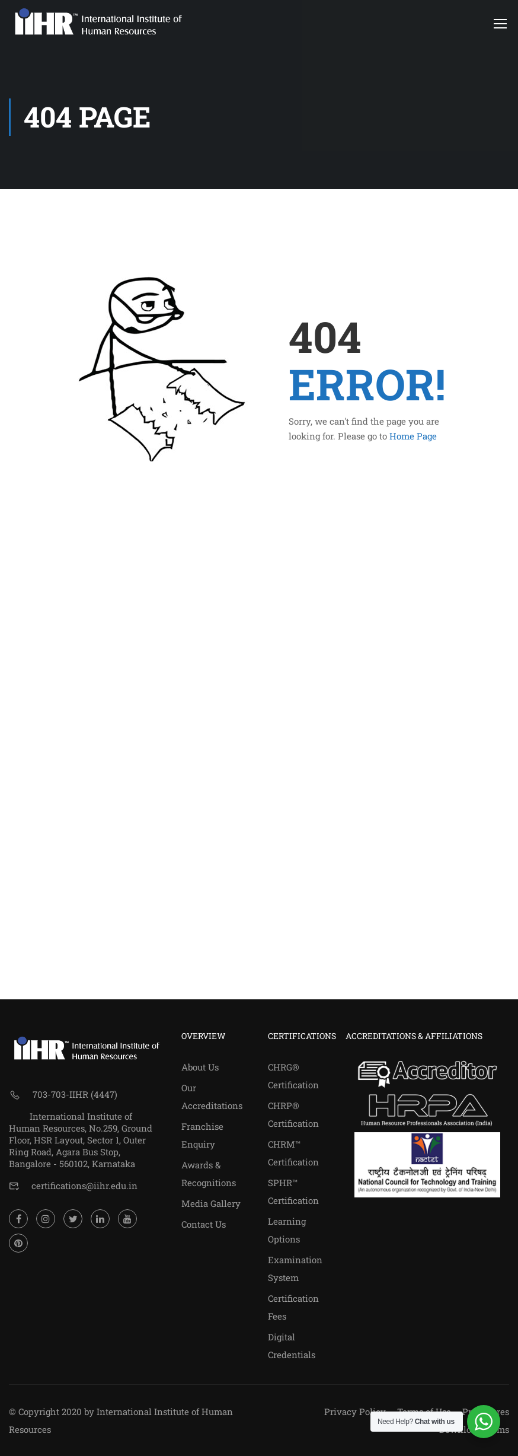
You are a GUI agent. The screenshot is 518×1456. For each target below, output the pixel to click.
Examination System (295, 1268)
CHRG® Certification (293, 1076)
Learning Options (287, 1230)
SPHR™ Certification (293, 1191)
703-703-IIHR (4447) (75, 1094)
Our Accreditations (211, 1096)
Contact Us (203, 1224)
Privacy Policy (355, 1411)
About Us (200, 1067)
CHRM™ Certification (293, 1153)
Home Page (413, 438)
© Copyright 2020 (45, 1411)
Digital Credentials (291, 1346)
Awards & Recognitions (208, 1174)
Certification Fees (293, 1307)
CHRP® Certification (293, 1114)
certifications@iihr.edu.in (84, 1185)
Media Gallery (211, 1203)
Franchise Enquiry (202, 1135)
